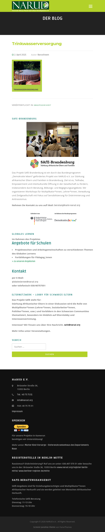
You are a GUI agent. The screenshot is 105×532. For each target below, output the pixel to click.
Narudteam (43, 55)
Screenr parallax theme (44, 527)
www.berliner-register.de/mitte (34, 471)
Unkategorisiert (42, 105)
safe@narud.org (72, 325)
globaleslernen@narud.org (25, 282)
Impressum (17, 411)
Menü (90, 6)
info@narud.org (25, 400)
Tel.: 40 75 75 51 (24, 394)
